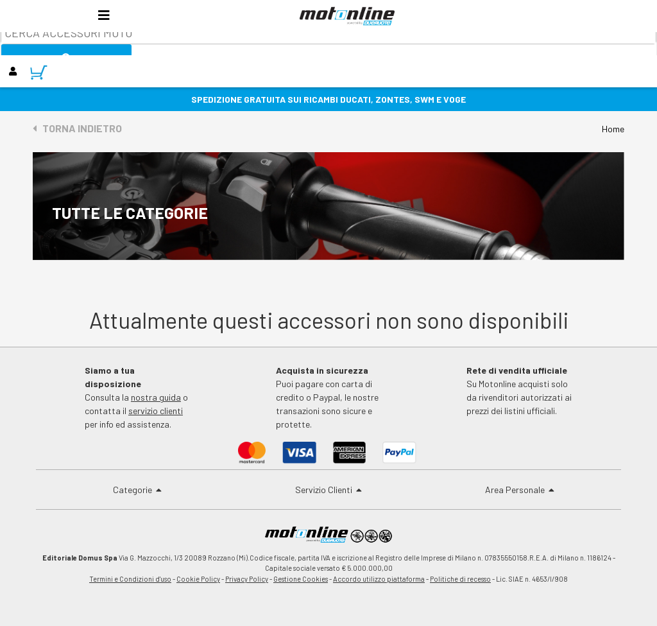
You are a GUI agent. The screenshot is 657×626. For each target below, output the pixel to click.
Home (613, 128)
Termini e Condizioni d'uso (130, 579)
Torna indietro (77, 128)
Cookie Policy (198, 579)
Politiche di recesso (460, 579)
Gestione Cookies (300, 579)
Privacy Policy (246, 579)
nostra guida (156, 397)
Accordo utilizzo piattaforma (379, 579)
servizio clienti (155, 410)
